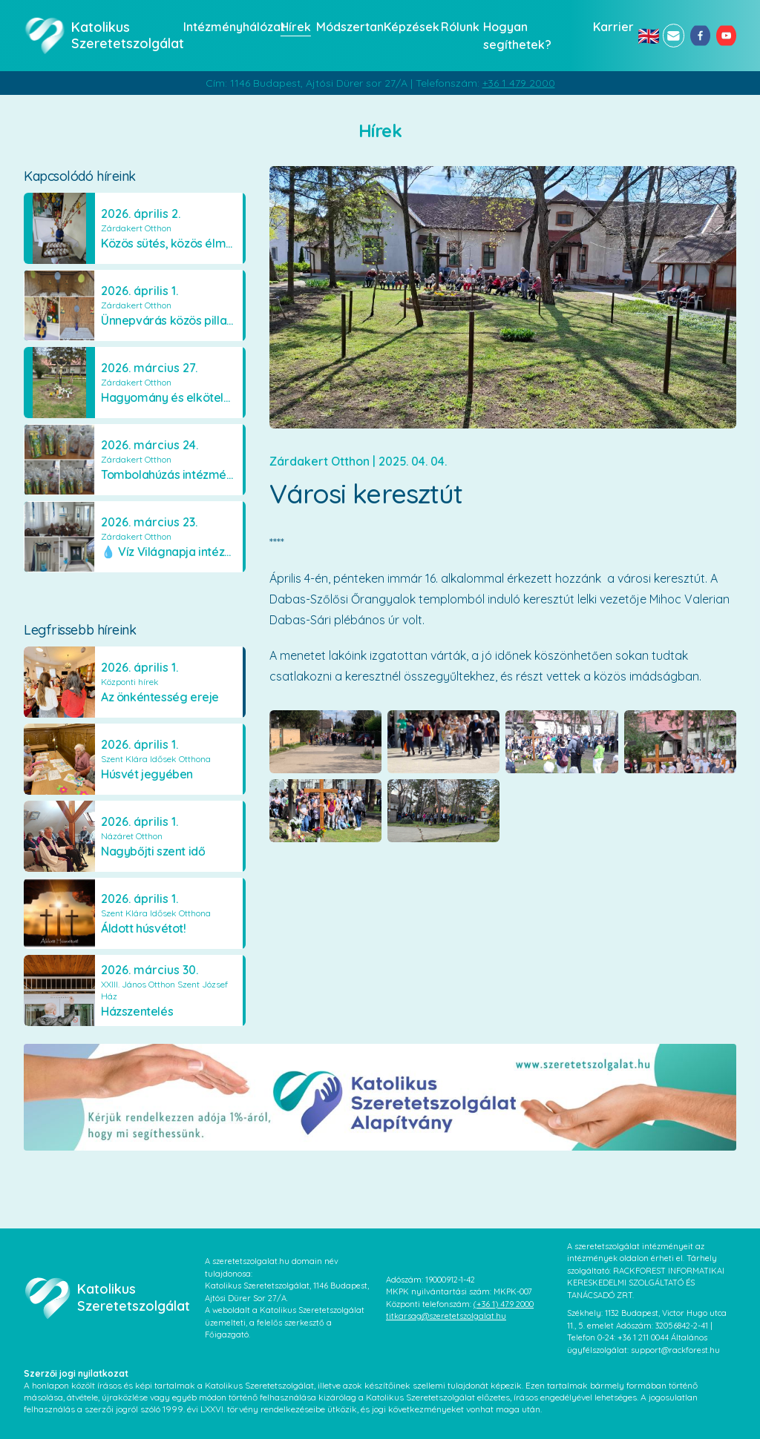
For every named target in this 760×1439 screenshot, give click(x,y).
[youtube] (726, 35)
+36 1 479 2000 (518, 83)
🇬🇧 (647, 35)
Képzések (408, 26)
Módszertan (345, 26)
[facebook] (700, 35)
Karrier (611, 26)
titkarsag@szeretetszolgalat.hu (446, 1316)
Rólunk (457, 26)
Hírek (294, 26)
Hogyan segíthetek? (517, 35)
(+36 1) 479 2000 (504, 1304)
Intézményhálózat (227, 26)
